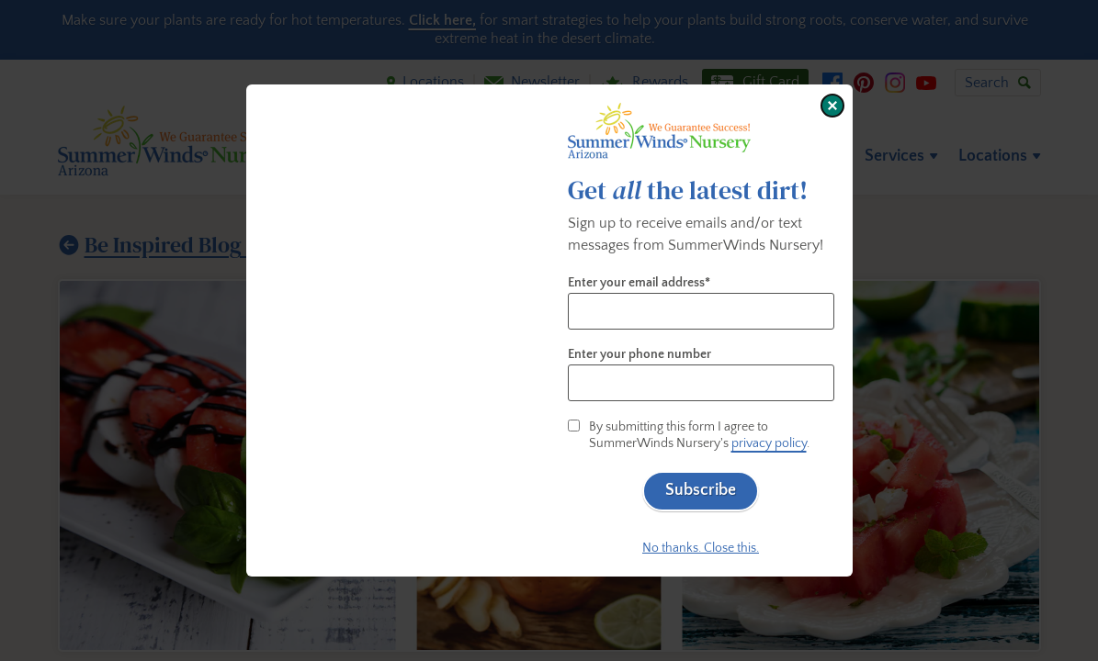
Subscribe (700, 490)
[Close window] (832, 106)
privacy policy (769, 443)
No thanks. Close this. (700, 548)
